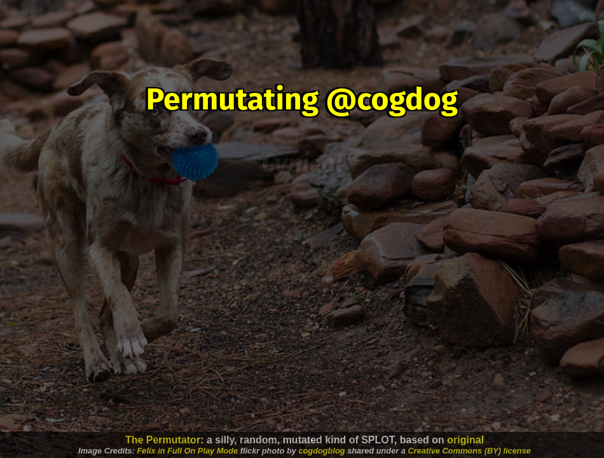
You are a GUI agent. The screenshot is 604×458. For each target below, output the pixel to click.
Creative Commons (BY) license (469, 450)
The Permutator (162, 439)
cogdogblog (321, 450)
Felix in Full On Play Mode (187, 450)
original (465, 439)
